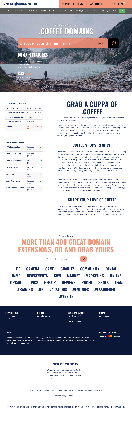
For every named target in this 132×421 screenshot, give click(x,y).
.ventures (80, 289)
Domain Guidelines (75, 322)
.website (66, 296)
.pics (34, 282)
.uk (40, 289)
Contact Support (74, 319)
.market (73, 276)
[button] (115, 4)
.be (17, 269)
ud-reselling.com (105, 319)
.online (115, 276)
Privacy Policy (109, 10)
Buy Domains (10, 316)
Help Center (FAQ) (74, 316)
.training (25, 289)
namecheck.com (105, 316)
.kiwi (57, 276)
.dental (111, 269)
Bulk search (101, 43)
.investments (37, 276)
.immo (16, 276)
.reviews (68, 282)
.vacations (58, 289)
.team (118, 282)
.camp (49, 269)
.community (89, 269)
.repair (49, 282)
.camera (32, 269)
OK (122, 10)
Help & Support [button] (96, 3)
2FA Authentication (43, 316)
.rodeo (86, 282)
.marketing (94, 276)
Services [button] (80, 3)
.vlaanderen (104, 289)
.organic (17, 282)
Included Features (11, 319)
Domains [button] (67, 3)
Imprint (73, 396)
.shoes (103, 282)
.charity (67, 269)
